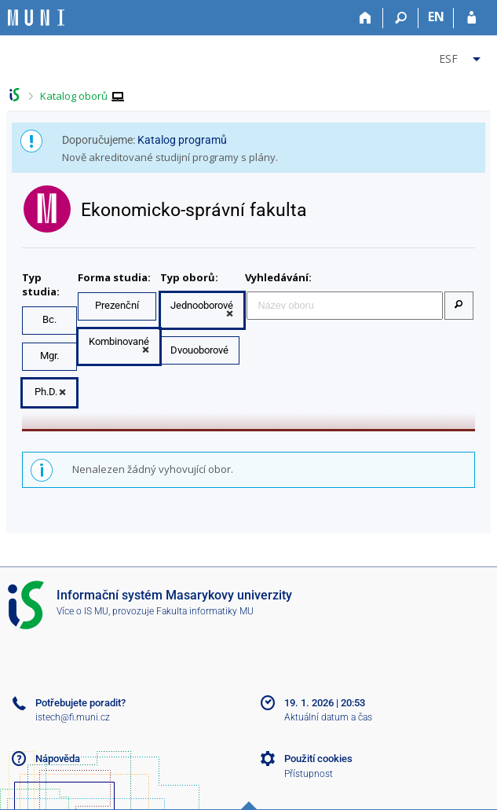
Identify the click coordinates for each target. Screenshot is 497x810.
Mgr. (49, 355)
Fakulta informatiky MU (205, 611)
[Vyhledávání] (400, 18)
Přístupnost (308, 773)
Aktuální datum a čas (328, 717)
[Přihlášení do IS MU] (471, 18)
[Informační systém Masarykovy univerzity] (36, 17)
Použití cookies (318, 758)
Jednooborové (201, 305)
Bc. (49, 319)
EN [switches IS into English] (436, 16)
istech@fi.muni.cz (72, 717)
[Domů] (365, 18)
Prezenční (117, 305)
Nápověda (57, 758)
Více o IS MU (82, 611)
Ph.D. (46, 392)
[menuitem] (461, 55)
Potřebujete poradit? (80, 703)
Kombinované (119, 341)
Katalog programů (182, 140)
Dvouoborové (199, 350)
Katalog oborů (74, 96)
